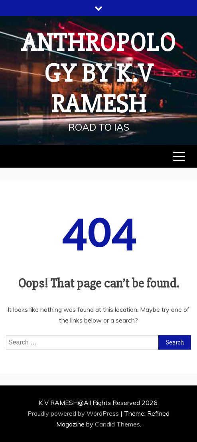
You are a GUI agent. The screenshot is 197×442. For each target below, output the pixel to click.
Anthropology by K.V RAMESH (98, 73)
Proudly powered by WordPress (74, 413)
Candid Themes (117, 424)
